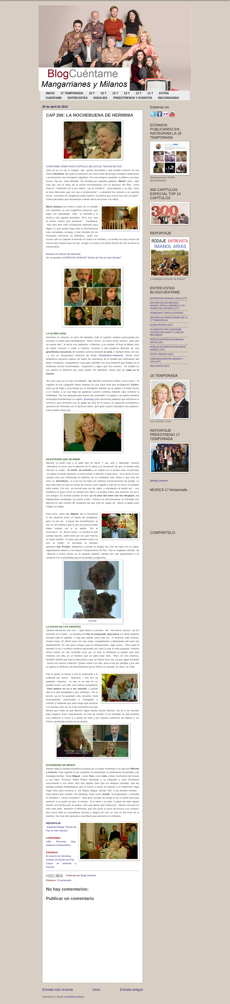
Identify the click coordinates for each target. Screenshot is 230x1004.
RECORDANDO (168, 97)
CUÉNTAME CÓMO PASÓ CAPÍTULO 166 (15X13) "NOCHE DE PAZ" (84, 166)
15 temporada (64, 880)
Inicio (96, 989)
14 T (115, 93)
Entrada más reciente (57, 989)
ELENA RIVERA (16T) (161, 325)
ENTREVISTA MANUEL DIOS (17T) (168, 298)
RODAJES (100, 97)
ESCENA (92, 621)
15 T (103, 93)
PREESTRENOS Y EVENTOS (132, 97)
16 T (92, 93)
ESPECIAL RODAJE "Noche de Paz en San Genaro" (92, 257)
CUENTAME (54, 97)
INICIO (50, 93)
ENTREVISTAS (78, 97)
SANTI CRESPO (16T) (161, 354)
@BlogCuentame (159, 480)
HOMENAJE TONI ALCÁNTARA (166, 313)
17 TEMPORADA (72, 93)
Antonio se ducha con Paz (60, 859)
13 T (127, 93)
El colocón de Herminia (58, 856)
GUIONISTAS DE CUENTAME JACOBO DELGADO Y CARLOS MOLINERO (167, 332)
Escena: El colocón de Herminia (63, 254)
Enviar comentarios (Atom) (70, 996)
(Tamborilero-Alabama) (110, 355)
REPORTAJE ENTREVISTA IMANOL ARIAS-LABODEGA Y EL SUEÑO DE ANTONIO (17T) (167, 305)
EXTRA (164, 93)
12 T (138, 93)
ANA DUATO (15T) (159, 366)
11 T (150, 93)
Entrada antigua (131, 989)
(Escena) (88, 399)
